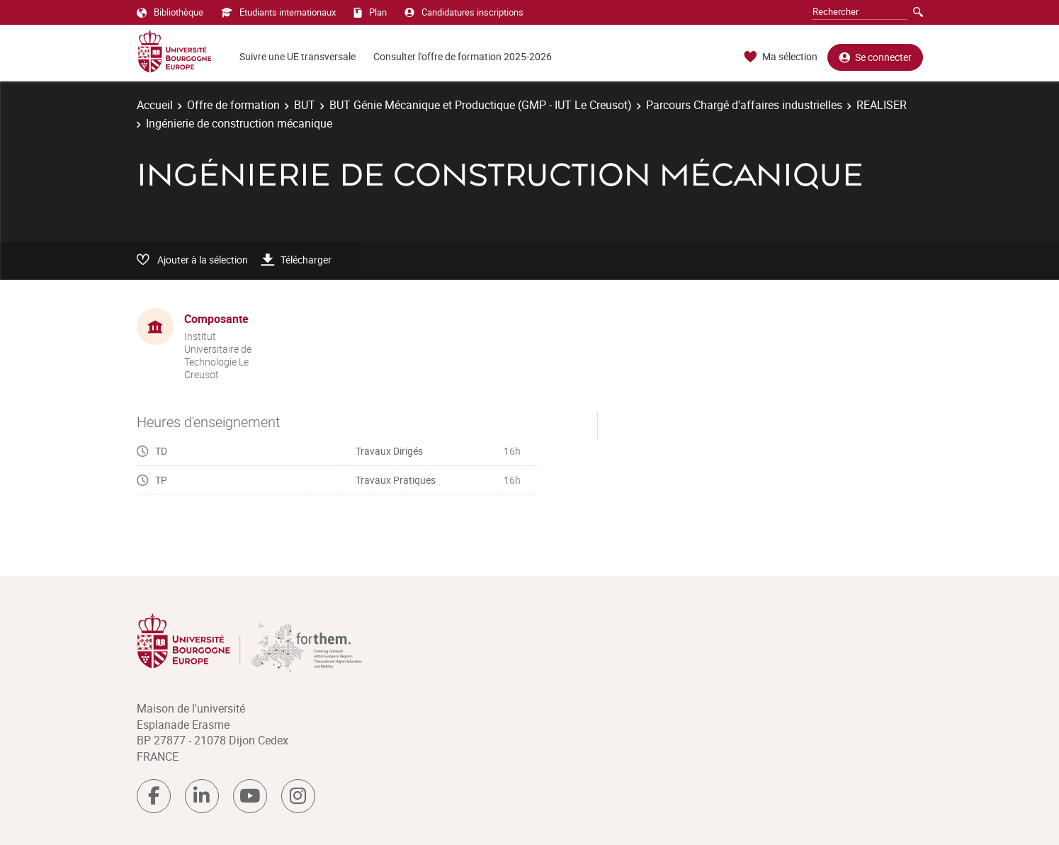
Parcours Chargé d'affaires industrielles (744, 105)
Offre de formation (233, 105)
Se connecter (875, 57)
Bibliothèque (170, 12)
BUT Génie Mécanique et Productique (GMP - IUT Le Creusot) (480, 105)
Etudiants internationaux (278, 12)
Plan (370, 12)
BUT (304, 105)
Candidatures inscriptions (463, 12)
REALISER (881, 105)
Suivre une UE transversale (297, 56)
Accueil (155, 105)
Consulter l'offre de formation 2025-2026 (462, 56)
